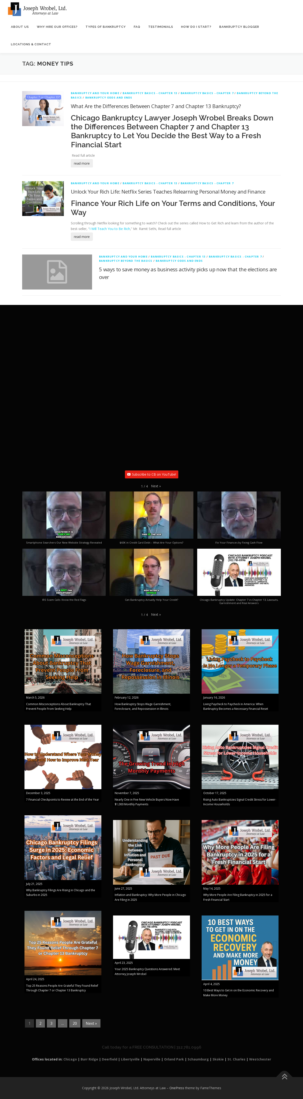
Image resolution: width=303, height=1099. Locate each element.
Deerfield (109, 1059)
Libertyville (130, 1059)
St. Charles (236, 1059)
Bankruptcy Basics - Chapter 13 (150, 93)
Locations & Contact (31, 44)
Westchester (260, 1059)
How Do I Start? (196, 26)
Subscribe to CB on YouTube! (151, 474)
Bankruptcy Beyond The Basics (125, 261)
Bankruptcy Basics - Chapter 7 (207, 93)
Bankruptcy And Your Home (95, 93)
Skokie (218, 1059)
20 (75, 1023)
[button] (156, 486)
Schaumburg (198, 1059)
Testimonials (160, 26)
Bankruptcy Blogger (239, 26)
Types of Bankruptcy (106, 26)
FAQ (137, 26)
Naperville (151, 1059)
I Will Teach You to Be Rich (110, 229)
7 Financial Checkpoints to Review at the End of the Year (62, 800)
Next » (91, 1023)
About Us (20, 26)
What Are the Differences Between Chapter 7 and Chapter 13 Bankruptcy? (156, 106)
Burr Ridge (89, 1059)
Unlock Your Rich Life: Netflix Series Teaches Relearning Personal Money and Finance (168, 191)
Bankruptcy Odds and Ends (108, 97)
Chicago (70, 1059)
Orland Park (174, 1059)
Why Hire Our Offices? (57, 26)
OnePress (176, 1088)
